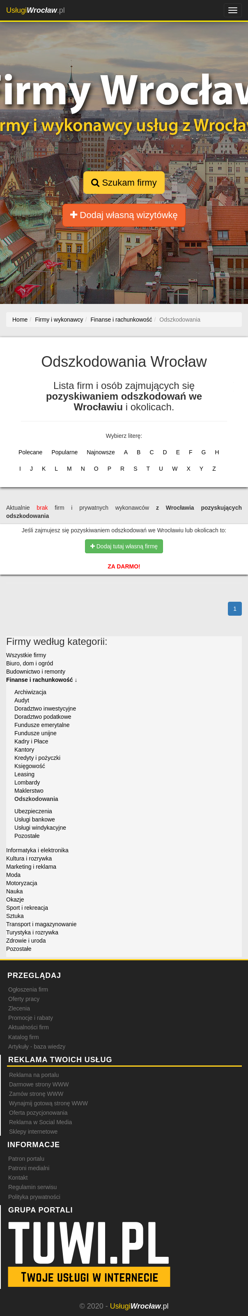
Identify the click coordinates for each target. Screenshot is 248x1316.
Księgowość (29, 766)
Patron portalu (26, 1158)
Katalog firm (23, 1037)
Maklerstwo (29, 790)
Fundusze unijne (35, 733)
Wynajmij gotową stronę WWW (48, 1103)
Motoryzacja (21, 883)
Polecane (30, 452)
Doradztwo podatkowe (42, 716)
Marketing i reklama (31, 866)
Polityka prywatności (34, 1197)
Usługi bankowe (34, 819)
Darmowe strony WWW (39, 1084)
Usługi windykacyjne (40, 827)
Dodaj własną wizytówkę (124, 215)
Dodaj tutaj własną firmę (124, 546)
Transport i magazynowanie (41, 924)
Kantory (24, 749)
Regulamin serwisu (32, 1187)
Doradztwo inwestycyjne (45, 708)
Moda (13, 875)
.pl (35, 10)
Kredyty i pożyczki (37, 758)
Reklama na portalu (34, 1075)
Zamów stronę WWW (36, 1094)
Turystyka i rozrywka (32, 932)
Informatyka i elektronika (37, 850)
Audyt (21, 700)
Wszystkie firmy (26, 655)
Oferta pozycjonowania (38, 1112)
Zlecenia (19, 1008)
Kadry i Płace (31, 741)
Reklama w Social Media (40, 1122)
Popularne (64, 452)
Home (20, 319)
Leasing (24, 774)
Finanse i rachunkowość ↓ (42, 679)
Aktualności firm (28, 1027)
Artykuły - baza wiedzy (36, 1046)
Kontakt (18, 1177)
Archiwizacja (30, 692)
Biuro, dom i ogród (29, 663)
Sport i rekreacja (27, 907)
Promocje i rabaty (30, 1018)
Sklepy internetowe (33, 1131)
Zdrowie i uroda (26, 940)
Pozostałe (26, 836)
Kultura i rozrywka (29, 858)
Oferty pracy (23, 999)
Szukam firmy (123, 182)
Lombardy (27, 782)
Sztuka (15, 916)
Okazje (15, 899)
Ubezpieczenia (33, 811)
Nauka (14, 891)
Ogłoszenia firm (28, 989)
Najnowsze (101, 452)
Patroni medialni (28, 1168)
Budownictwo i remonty (35, 671)
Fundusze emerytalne (42, 725)
